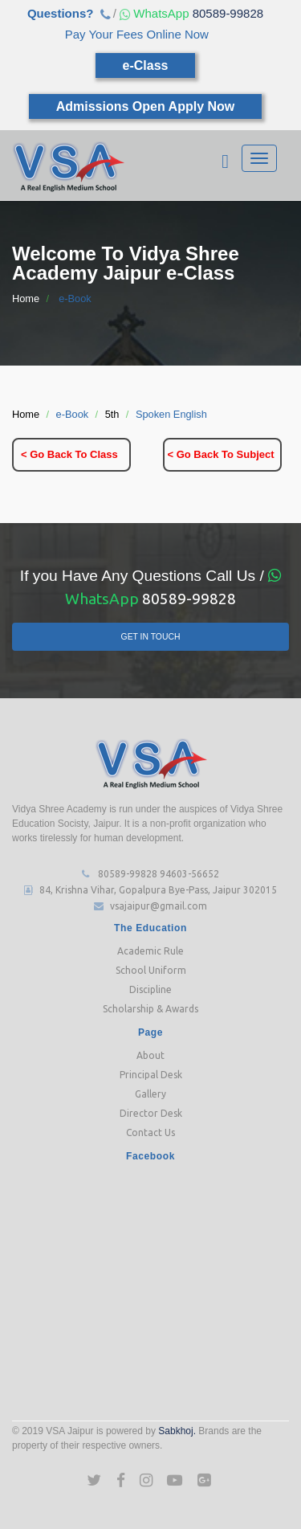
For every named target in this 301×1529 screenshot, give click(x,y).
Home (25, 298)
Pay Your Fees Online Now (137, 34)
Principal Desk (151, 1074)
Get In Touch (151, 636)
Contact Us (150, 1132)
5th (112, 414)
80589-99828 (189, 13)
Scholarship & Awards (150, 1009)
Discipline (150, 989)
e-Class (146, 65)
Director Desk (151, 1113)
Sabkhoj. (177, 1431)
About (150, 1055)
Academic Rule (150, 951)
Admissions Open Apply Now (145, 106)
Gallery (150, 1094)
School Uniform (151, 970)
